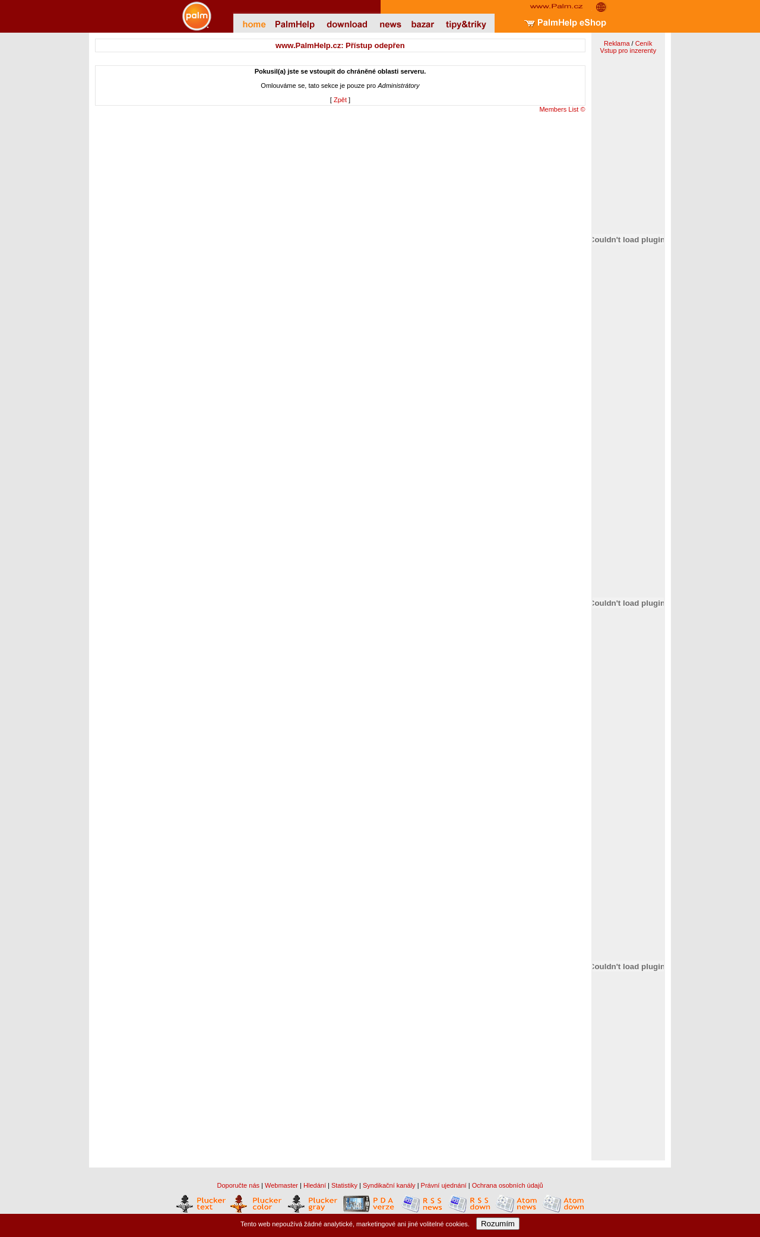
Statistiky (344, 1185)
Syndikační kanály (389, 1185)
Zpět (340, 99)
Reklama (616, 43)
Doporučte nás (238, 1185)
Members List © (562, 109)
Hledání (314, 1185)
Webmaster (281, 1185)
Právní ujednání (444, 1185)
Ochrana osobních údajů (507, 1185)
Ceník (644, 43)
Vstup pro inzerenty (628, 50)
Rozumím (498, 1223)
